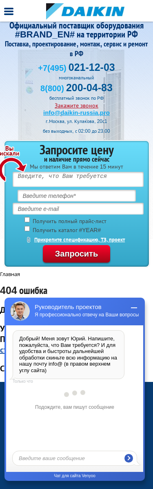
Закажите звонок (76, 105)
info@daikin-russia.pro (76, 112)
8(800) (76, 88)
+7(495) (76, 68)
